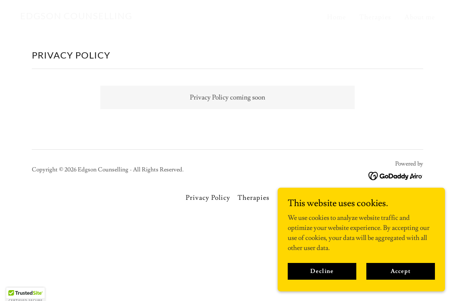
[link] (76, 17)
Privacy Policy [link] (208, 198)
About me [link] (419, 17)
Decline (321, 282)
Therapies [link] (375, 17)
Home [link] (336, 17)
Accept (400, 282)
